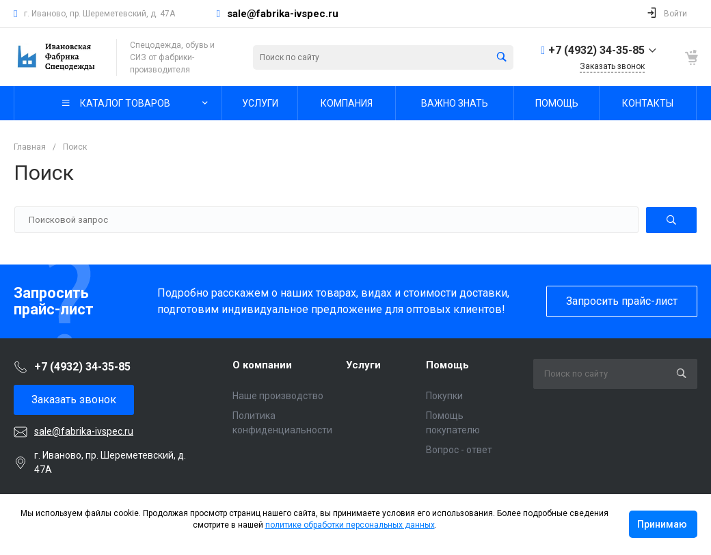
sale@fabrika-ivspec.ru (282, 14)
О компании (262, 365)
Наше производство (277, 395)
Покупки (444, 395)
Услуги (363, 365)
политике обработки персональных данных (350, 525)
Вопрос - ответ (459, 449)
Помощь (447, 365)
